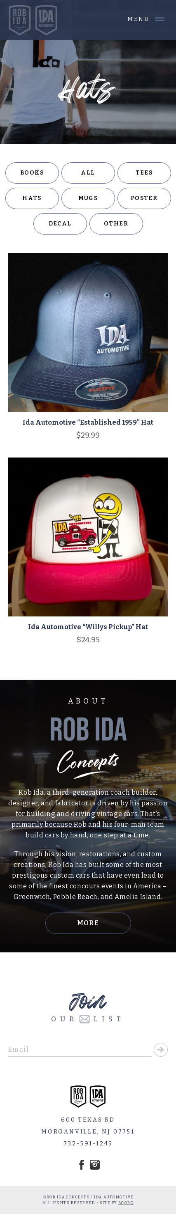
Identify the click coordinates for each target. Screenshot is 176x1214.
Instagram (95, 1165)
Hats (32, 198)
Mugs (88, 198)
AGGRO (126, 1203)
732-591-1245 (88, 1143)
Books (32, 172)
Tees (144, 172)
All (88, 172)
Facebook (82, 1165)
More (88, 923)
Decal (60, 223)
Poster (144, 198)
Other (116, 223)
